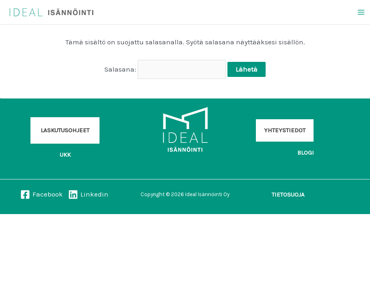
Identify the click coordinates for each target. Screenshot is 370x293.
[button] (65, 130)
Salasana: (165, 69)
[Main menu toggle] (361, 12)
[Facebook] (41, 194)
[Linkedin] (89, 194)
